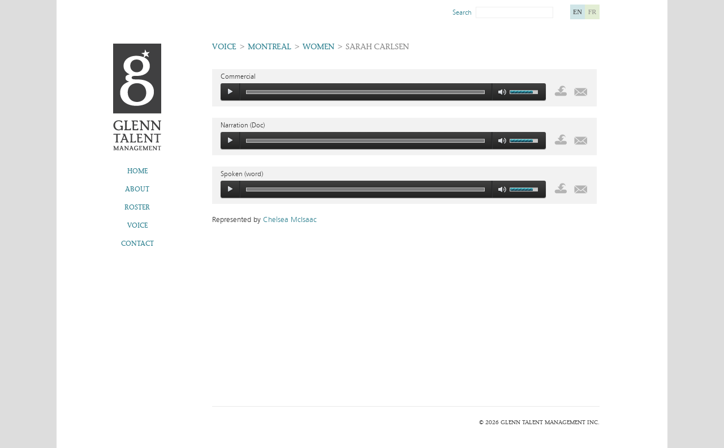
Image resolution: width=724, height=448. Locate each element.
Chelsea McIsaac (290, 219)
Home (137, 171)
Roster (137, 207)
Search (462, 12)
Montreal (269, 47)
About (137, 189)
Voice (137, 225)
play (230, 91)
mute (502, 92)
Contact (137, 244)
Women (318, 47)
